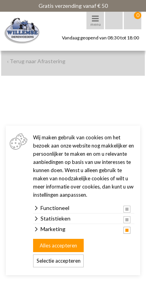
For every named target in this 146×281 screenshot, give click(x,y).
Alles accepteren (58, 245)
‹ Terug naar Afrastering (36, 61)
